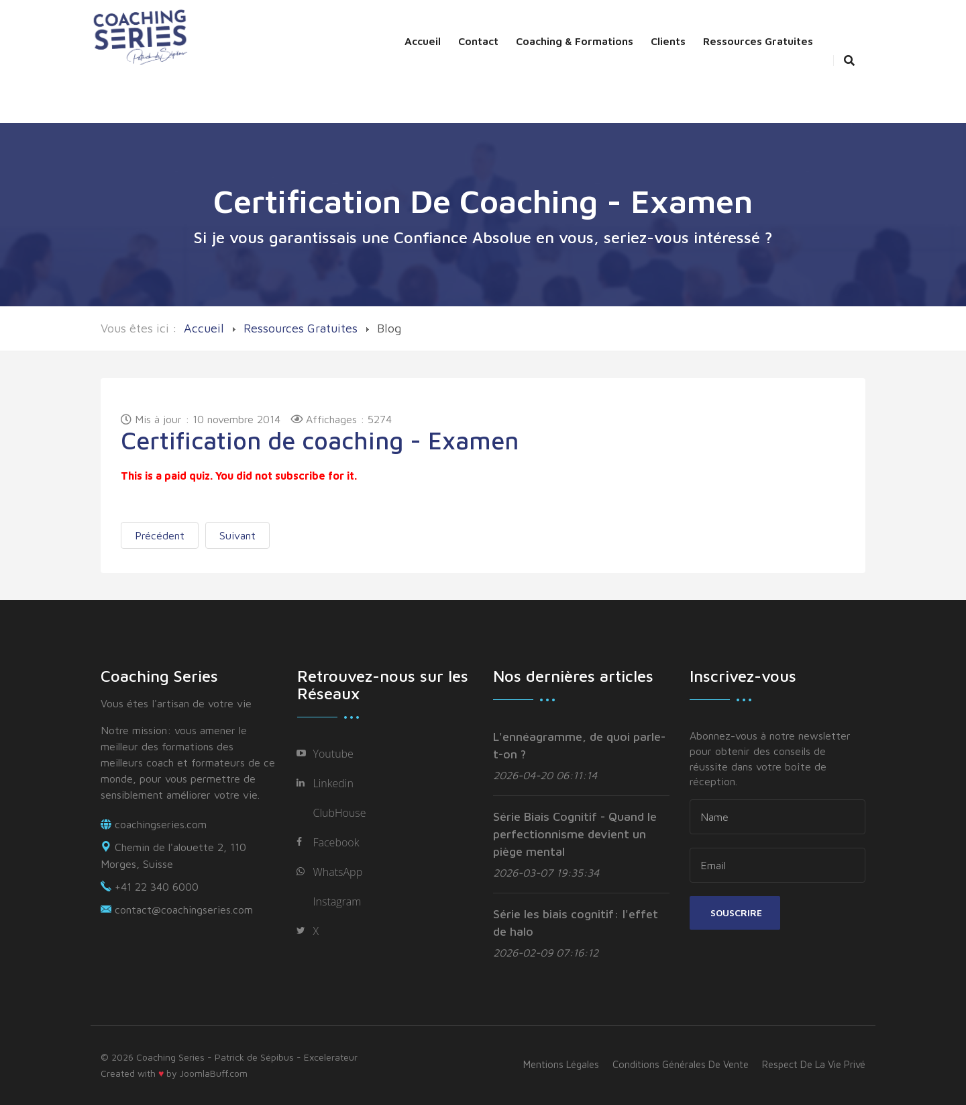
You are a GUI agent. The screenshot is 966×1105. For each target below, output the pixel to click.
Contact (478, 41)
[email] (778, 865)
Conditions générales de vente (680, 1064)
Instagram (337, 901)
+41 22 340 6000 (157, 887)
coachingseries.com (161, 824)
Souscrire (735, 912)
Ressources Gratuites (758, 41)
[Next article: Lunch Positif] (237, 535)
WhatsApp (338, 872)
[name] (778, 816)
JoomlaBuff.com (214, 1073)
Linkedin (333, 783)
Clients (668, 41)
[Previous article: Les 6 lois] (160, 535)
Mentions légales (561, 1064)
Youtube (333, 753)
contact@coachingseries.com (184, 909)
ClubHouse (339, 812)
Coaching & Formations (574, 41)
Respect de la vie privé (813, 1064)
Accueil (423, 41)
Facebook (336, 842)
